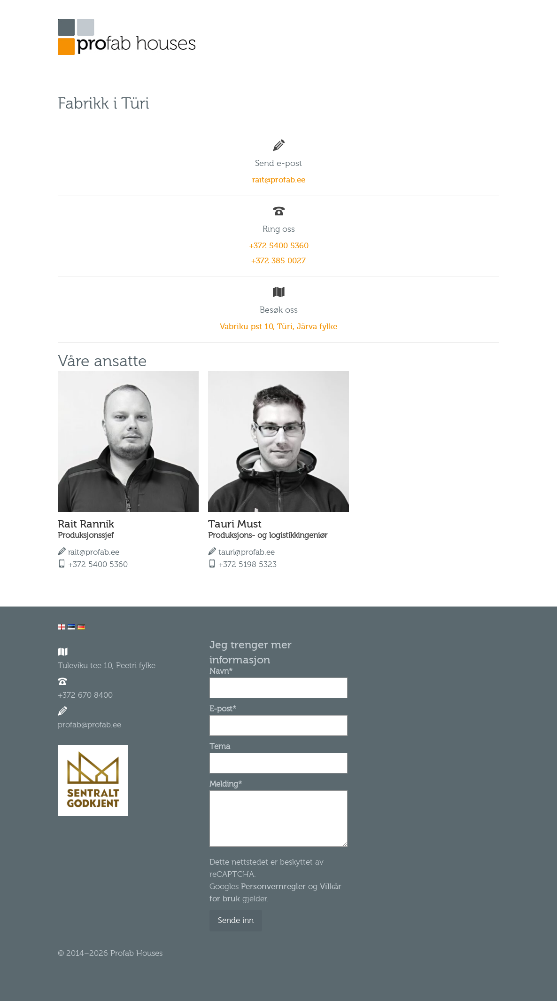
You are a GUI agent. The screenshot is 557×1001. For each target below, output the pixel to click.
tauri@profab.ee (246, 552)
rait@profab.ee (278, 179)
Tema (278, 754)
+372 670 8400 (85, 695)
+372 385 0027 (278, 260)
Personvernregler (273, 886)
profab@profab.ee (89, 724)
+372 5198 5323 (247, 564)
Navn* (278, 679)
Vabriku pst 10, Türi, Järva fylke (278, 326)
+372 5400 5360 (279, 245)
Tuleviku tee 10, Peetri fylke (106, 665)
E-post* (278, 717)
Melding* (278, 790)
